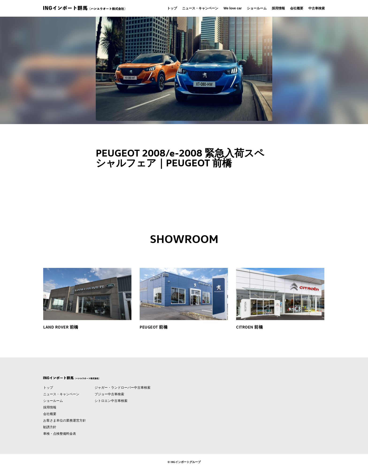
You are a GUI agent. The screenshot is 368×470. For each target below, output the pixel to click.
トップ (172, 8)
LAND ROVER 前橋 (60, 326)
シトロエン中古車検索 (111, 400)
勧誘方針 (49, 427)
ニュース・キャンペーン (200, 8)
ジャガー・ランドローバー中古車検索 (122, 387)
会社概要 (296, 8)
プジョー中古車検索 (109, 394)
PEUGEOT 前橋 (154, 326)
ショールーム (257, 8)
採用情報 (278, 8)
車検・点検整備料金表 (59, 433)
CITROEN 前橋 (249, 326)
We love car (232, 8)
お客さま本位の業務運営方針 (64, 420)
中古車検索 (316, 8)
